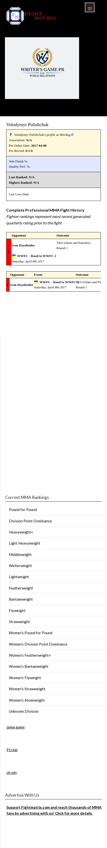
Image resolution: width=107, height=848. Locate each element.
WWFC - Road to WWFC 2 (36, 256)
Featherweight (21, 588)
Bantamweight (21, 599)
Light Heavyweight (24, 543)
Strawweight (19, 621)
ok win (11, 772)
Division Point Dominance (30, 521)
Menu (90, 7)
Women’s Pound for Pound (30, 633)
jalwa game (15, 727)
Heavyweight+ (21, 532)
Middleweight (20, 554)
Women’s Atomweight (27, 700)
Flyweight (17, 610)
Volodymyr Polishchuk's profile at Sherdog (42, 135)
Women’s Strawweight (27, 689)
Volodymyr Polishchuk (27, 124)
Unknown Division (24, 711)
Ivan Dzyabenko (23, 245)
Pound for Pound (23, 509)
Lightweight (19, 576)
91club (12, 750)
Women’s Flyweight (25, 677)
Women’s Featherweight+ (30, 655)
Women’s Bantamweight (28, 666)
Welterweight (20, 565)
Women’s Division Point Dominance (38, 644)
